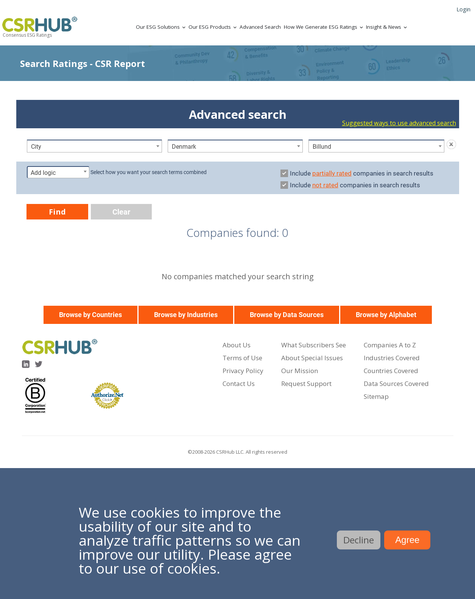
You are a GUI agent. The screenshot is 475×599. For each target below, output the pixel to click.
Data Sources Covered (396, 383)
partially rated (332, 173)
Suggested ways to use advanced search (399, 123)
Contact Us (239, 383)
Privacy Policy (243, 370)
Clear (121, 211)
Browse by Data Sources (287, 315)
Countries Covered (391, 370)
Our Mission (299, 370)
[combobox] (94, 146)
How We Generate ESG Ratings (320, 26)
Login (463, 9)
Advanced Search (260, 26)
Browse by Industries (186, 315)
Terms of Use (242, 357)
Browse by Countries (90, 315)
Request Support (306, 383)
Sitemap (376, 396)
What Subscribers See (313, 345)
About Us (237, 345)
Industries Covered (392, 357)
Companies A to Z (390, 345)
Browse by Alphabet (386, 315)
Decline (358, 540)
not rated (325, 185)
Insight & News (383, 26)
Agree (407, 540)
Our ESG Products (209, 26)
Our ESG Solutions (158, 26)
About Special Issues (312, 357)
